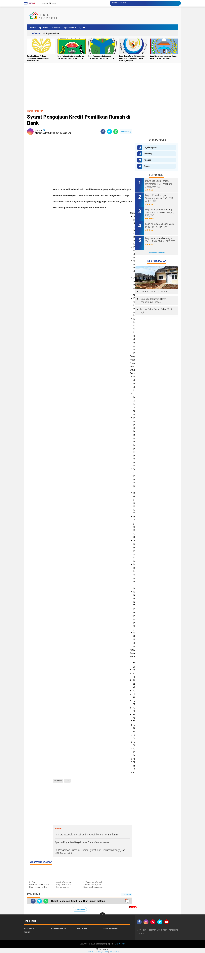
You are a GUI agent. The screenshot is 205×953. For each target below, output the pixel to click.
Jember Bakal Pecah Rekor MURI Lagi (156, 311)
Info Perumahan (51, 33)
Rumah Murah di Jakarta (154, 291)
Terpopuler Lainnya (156, 252)
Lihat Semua (80, 909)
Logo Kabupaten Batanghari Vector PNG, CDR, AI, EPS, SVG (101, 57)
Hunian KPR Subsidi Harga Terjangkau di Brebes (153, 300)
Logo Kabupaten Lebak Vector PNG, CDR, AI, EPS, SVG (160, 225)
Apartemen (44, 27)
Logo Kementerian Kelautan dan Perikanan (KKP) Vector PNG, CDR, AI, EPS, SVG (132, 58)
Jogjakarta (114, 952)
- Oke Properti (119, 944)
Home (32, 3)
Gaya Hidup (29, 928)
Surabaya (99, 952)
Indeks (33, 27)
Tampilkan (127, 894)
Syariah (82, 27)
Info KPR (36, 33)
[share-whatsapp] (115, 131)
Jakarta (89, 952)
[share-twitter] (109, 131)
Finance (56, 27)
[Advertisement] (126, 15)
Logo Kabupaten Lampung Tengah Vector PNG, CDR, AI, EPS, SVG (71, 57)
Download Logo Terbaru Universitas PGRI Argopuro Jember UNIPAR (38, 58)
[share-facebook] (103, 131)
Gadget (147, 166)
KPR (67, 780)
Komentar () (126, 131)
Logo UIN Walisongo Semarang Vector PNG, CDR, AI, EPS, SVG (159, 198)
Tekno (27, 932)
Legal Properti (69, 27)
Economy (148, 154)
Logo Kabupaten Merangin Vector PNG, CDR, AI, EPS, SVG (163, 57)
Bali (106, 952)
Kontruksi (82, 928)
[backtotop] (102, 915)
